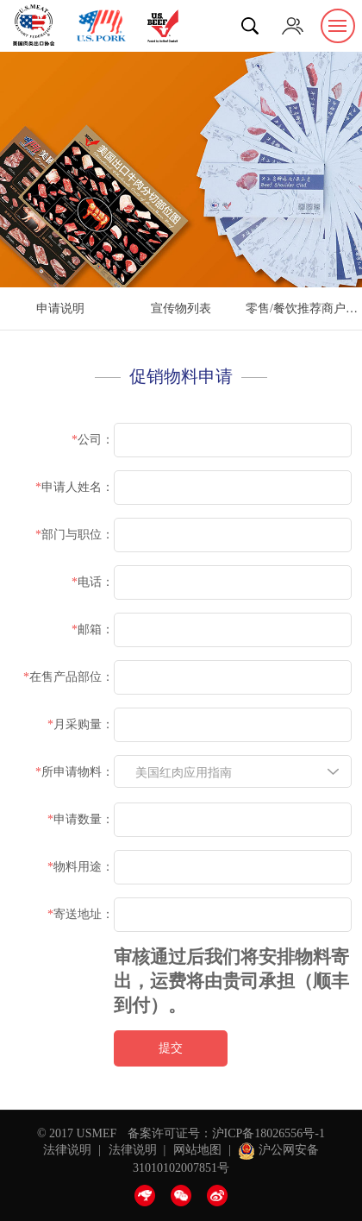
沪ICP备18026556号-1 (268, 1133)
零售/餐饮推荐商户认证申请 (304, 308)
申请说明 (60, 308)
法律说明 (67, 1149)
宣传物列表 (181, 308)
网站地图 (197, 1149)
